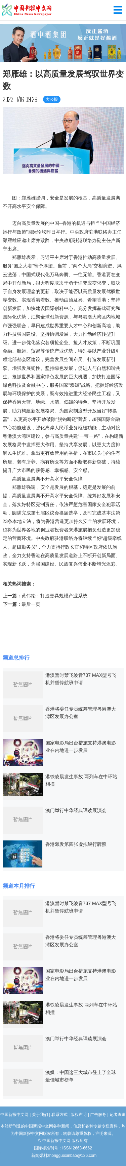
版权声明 (79, 1114)
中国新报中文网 (27, 10)
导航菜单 (118, 10)
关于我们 (40, 1114)
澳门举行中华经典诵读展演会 (76, 810)
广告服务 (98, 1114)
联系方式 (59, 1114)
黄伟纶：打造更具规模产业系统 (54, 595)
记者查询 (118, 1114)
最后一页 (31, 604)
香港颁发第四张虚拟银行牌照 (76, 844)
